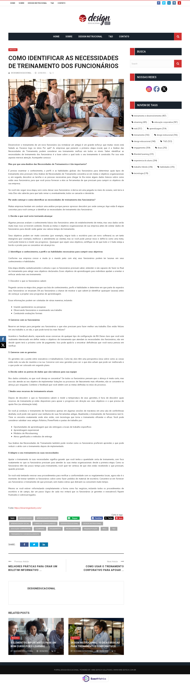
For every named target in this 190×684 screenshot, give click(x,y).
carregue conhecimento (45, 523)
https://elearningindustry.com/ (27, 507)
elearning (40, 529)
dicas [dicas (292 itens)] (162, 147)
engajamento (55, 529)
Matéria (13, 50)
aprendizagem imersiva (46, 518)
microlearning (72, 529)
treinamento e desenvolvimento (25, 534)
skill (104, 529)
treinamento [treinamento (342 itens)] (141, 135)
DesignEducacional (21, 73)
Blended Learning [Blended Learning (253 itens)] (144, 154)
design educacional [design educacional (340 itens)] (144, 141)
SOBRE (21, 3)
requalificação (90, 529)
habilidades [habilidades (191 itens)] (167, 167)
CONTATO (61, 3)
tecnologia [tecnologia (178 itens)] (141, 173)
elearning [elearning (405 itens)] (140, 122)
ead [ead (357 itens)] (138, 128)
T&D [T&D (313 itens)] (167, 141)
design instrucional (92, 523)
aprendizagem (25, 518)
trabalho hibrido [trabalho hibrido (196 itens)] (143, 167)
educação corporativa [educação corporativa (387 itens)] (166, 122)
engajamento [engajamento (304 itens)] (142, 147)
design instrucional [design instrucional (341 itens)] (167, 135)
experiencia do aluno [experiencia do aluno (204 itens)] (145, 160)
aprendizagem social (20, 523)
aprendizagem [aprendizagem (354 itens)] (157, 128)
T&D (52, 3)
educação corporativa (20, 529)
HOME (12, 3)
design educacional (69, 523)
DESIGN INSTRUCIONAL (37, 3)
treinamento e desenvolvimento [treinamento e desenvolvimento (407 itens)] (150, 115)
